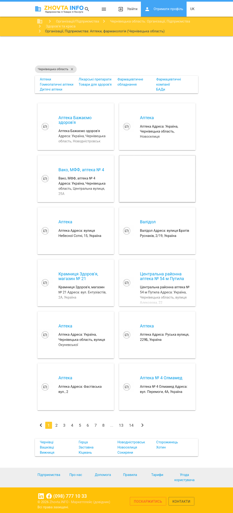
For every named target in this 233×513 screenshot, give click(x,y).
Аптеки (45, 79)
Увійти (127, 9)
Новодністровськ (131, 442)
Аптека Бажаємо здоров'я (75, 120)
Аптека (147, 117)
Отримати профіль (163, 9)
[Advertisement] (116, 51)
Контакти (182, 501)
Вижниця (47, 453)
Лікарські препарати (95, 79)
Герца (83, 442)
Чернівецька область (56, 69)
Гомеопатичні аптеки (56, 85)
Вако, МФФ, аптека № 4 (81, 169)
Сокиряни (125, 453)
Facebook (49, 496)
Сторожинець (167, 442)
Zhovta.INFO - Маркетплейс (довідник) (79, 502)
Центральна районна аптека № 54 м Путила (162, 276)
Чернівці (46, 442)
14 (131, 425)
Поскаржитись (148, 501)
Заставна (86, 447)
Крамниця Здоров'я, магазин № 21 (78, 276)
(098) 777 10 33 (70, 496)
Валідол (148, 221)
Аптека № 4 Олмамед (161, 377)
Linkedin (41, 496)
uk (192, 9)
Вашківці (47, 447)
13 (121, 425)
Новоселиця (127, 447)
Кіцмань (85, 453)
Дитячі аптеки (51, 89)
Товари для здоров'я (95, 85)
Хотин (161, 447)
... (111, 425)
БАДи (160, 89)
